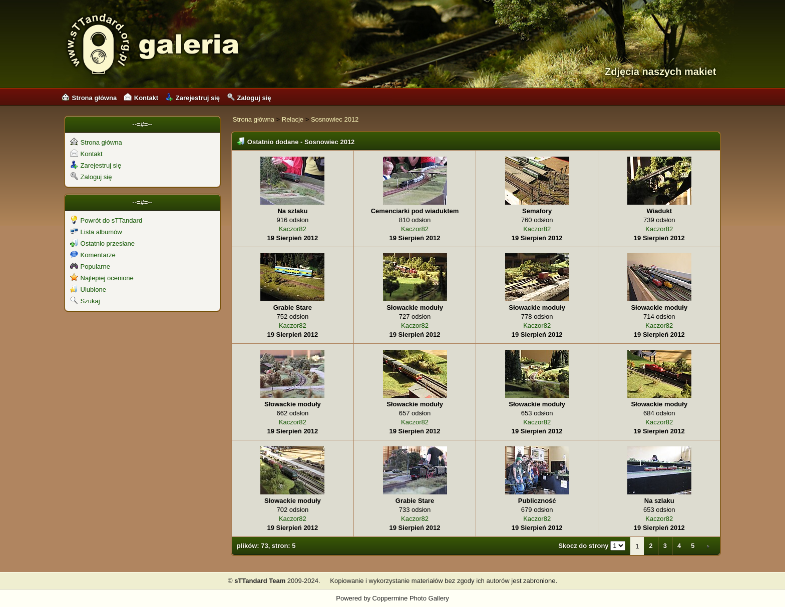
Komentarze (93, 255)
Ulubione (88, 289)
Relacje (292, 119)
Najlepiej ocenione (102, 278)
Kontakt (141, 98)
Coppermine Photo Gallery (410, 598)
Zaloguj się (249, 98)
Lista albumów (96, 232)
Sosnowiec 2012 (334, 119)
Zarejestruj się (192, 98)
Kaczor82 (292, 229)
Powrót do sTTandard (106, 220)
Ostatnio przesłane (102, 243)
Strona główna (89, 98)
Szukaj (85, 301)
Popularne (90, 266)
